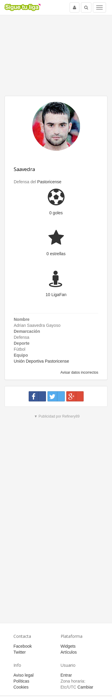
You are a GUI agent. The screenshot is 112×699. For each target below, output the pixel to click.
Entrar (66, 675)
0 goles (56, 212)
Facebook (22, 646)
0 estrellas (56, 253)
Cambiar (85, 687)
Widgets (68, 646)
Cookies (21, 687)
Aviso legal (23, 675)
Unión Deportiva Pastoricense (41, 361)
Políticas (21, 681)
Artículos (69, 652)
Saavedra (24, 169)
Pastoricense (49, 181)
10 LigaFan (55, 294)
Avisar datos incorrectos (79, 372)
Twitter (19, 652)
